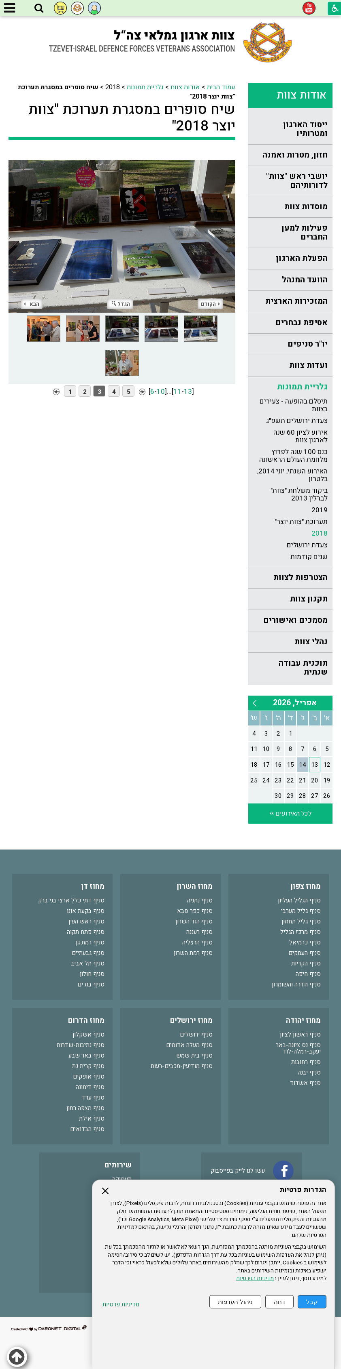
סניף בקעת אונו (85, 910)
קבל (312, 1301)
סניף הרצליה (197, 942)
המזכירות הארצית (296, 301)
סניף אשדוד (305, 1083)
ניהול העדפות (235, 1301)
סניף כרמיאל (305, 942)
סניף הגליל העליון (299, 900)
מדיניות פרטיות (120, 1304)
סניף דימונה (90, 1087)
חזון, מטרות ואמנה (295, 155)
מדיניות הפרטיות (255, 1278)
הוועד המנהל (305, 280)
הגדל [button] (121, 304)
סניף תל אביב (87, 963)
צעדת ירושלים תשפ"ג (297, 421)
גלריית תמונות (302, 387)
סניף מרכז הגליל (300, 931)
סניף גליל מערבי (301, 910)
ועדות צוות (308, 365)
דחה (279, 1301)
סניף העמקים (304, 952)
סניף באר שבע (86, 1055)
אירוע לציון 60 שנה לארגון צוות (300, 436)
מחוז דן (92, 886)
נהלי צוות (311, 642)
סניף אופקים (88, 1076)
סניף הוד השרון (194, 921)
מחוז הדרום (86, 1020)
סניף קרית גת (88, 1066)
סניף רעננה (199, 931)
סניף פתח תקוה (85, 931)
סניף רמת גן (90, 942)
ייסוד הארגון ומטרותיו (305, 129)
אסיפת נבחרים (301, 322)
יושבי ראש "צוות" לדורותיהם (297, 180)
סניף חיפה (308, 973)
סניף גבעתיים (88, 952)
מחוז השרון (195, 886)
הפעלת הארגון (302, 258)
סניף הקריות (306, 963)
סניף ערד (93, 1097)
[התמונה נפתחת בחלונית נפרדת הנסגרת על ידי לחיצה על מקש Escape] (122, 232)
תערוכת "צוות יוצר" (301, 522)
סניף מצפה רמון (85, 1108)
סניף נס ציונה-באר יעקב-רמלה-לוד (298, 1048)
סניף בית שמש (194, 1055)
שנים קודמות (309, 557)
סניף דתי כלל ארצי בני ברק (71, 900)
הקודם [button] (210, 304)
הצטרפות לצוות (300, 577)
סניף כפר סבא (195, 910)
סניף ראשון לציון (300, 1034)
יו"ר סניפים (308, 344)
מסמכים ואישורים (295, 620)
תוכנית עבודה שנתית (303, 667)
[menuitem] (290, 129)
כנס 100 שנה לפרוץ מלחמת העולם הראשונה (293, 456)
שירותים (118, 1165)
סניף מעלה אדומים (189, 1045)
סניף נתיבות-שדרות (80, 1045)
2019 (319, 510)
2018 (319, 533)
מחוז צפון (305, 886)
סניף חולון (92, 973)
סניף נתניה (200, 900)
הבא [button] (31, 304)
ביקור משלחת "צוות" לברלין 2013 (299, 494)
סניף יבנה (309, 1072)
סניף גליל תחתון (301, 921)
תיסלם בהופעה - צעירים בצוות (294, 405)
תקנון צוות (309, 599)
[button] (38, 8)
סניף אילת (91, 1118)
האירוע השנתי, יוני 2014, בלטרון (292, 475)
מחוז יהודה (303, 1020)
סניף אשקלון (88, 1034)
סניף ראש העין (86, 921)
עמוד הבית (221, 87)
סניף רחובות (306, 1062)
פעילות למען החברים (304, 232)
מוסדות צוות (306, 206)
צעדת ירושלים (307, 545)
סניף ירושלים (196, 1034)
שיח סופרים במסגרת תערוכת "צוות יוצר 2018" (131, 117)
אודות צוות (301, 95)
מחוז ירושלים (191, 1020)
